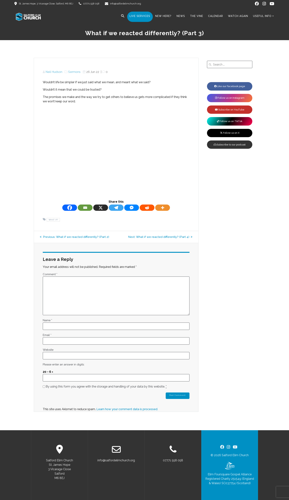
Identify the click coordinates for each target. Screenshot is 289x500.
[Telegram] (116, 208)
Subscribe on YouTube (229, 109)
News (181, 16)
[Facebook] (69, 208)
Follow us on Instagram (229, 97)
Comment (50, 274)
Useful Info (262, 16)
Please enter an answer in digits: (63, 364)
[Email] (85, 208)
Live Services (140, 16)
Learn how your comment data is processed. (127, 409)
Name (47, 320)
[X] (100, 208)
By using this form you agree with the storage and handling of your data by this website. (106, 386)
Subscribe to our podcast (230, 144)
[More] (162, 208)
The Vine (196, 16)
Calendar (215, 16)
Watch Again (238, 16)
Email (47, 335)
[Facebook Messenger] (131, 208)
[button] (123, 16)
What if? (53, 220)
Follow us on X (229, 132)
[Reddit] (147, 208)
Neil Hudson (54, 72)
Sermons (74, 72)
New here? (163, 16)
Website (48, 349)
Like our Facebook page (229, 86)
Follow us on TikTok (229, 121)
